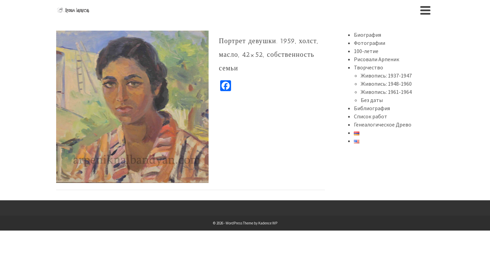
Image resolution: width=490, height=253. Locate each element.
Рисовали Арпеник (376, 59)
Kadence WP (267, 223)
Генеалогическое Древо (382, 124)
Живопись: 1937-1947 (386, 75)
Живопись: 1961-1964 (386, 91)
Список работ (370, 116)
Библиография (372, 108)
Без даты (372, 100)
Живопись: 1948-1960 (386, 83)
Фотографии (369, 42)
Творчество (368, 67)
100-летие (366, 51)
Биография (367, 34)
